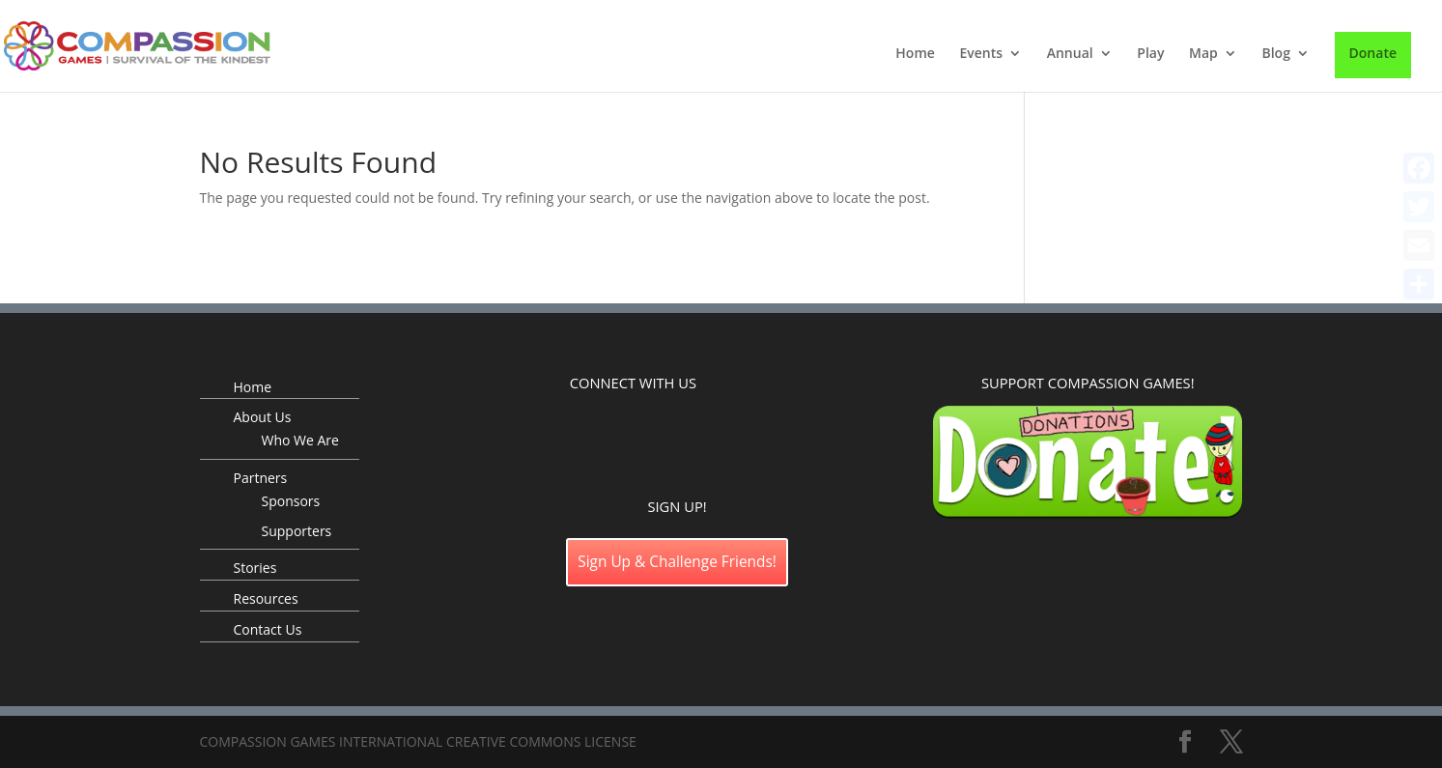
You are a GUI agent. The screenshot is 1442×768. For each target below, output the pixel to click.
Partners (261, 478)
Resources (266, 598)
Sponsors (291, 501)
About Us (263, 417)
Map (1203, 54)
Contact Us (268, 629)
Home (915, 54)
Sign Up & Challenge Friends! (677, 562)
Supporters (297, 531)
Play (1150, 54)
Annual (1070, 54)
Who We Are (300, 440)
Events (981, 54)
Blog (1275, 54)
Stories (255, 567)
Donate (1373, 52)
